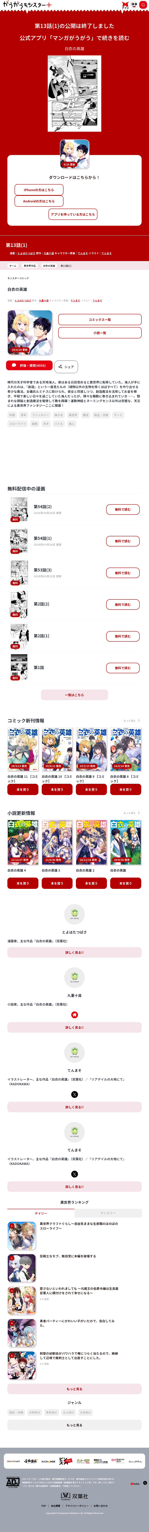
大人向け (68, 1407)
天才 (46, 424)
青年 (23, 415)
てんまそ (83, 253)
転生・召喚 (101, 415)
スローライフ (17, 424)
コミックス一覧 (100, 319)
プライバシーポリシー (77, 1500)
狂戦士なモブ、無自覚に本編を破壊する (67, 1255)
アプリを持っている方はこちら (73, 214)
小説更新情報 (21, 813)
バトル (59, 424)
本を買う (23, 789)
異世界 (73, 415)
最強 (34, 424)
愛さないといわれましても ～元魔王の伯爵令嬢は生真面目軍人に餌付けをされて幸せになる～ (78, 1288)
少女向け (85, 1407)
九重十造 (49, 253)
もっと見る (74, 1383)
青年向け (51, 1407)
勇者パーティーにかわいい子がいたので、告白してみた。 (76, 1319)
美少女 (59, 415)
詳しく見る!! (74, 953)
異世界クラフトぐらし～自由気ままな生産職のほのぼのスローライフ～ (78, 1226)
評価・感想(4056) (33, 365)
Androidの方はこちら (39, 201)
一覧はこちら (74, 695)
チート (118, 415)
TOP (43, 1500)
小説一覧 (100, 332)
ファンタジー (40, 415)
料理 (12, 415)
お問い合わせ (100, 1500)
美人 (71, 424)
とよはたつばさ (26, 253)
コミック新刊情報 (26, 721)
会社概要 (55, 1500)
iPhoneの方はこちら (39, 189)
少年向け (34, 1407)
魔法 (86, 415)
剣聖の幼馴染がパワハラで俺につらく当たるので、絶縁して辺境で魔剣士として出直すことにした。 (78, 1351)
